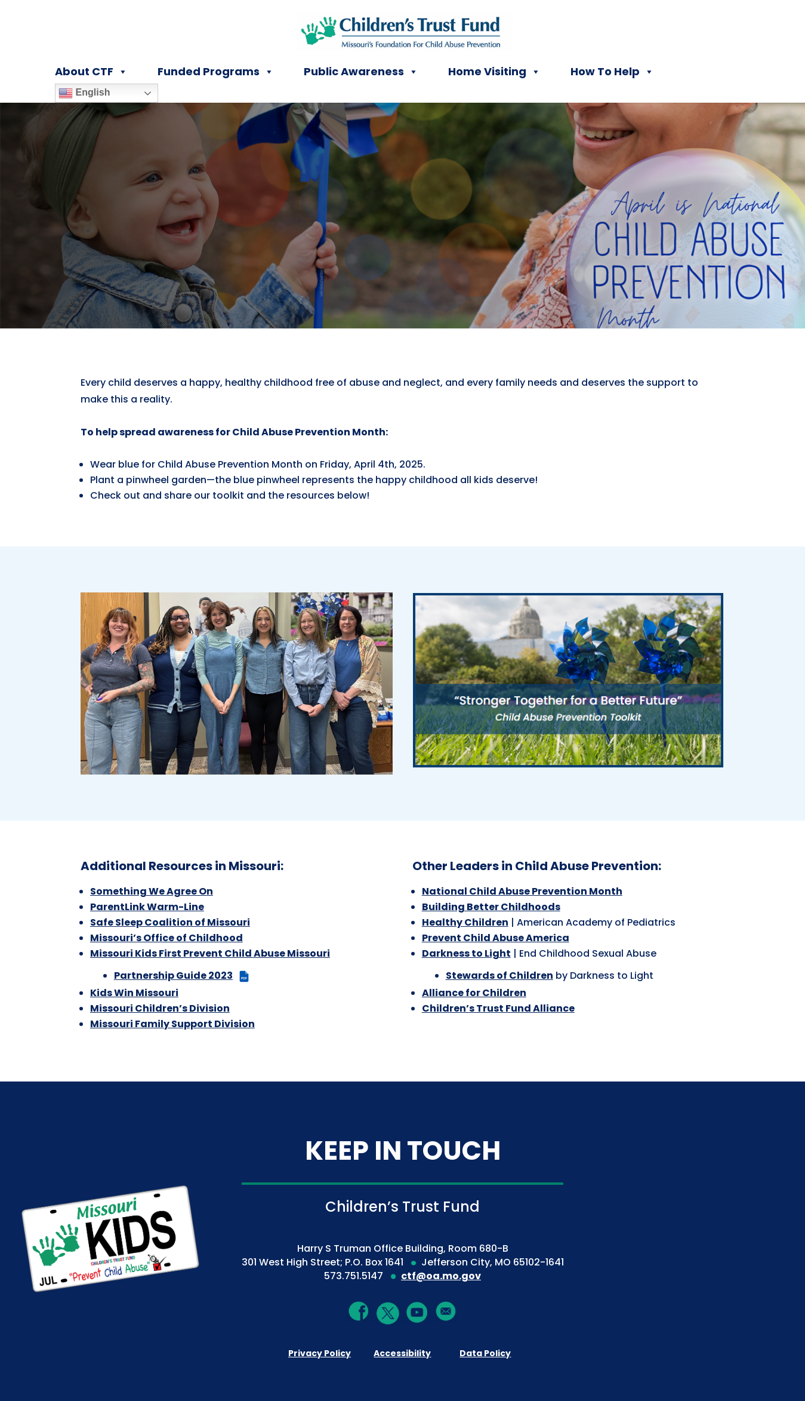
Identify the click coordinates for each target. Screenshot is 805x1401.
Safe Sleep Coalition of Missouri (170, 922)
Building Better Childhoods (491, 907)
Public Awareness (361, 72)
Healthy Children (465, 922)
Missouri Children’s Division (160, 1008)
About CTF (91, 72)
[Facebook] (359, 1311)
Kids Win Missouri (134, 993)
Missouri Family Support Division (172, 1024)
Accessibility (402, 1353)
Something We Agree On (151, 891)
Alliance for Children (474, 993)
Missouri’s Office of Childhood (166, 938)
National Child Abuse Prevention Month (522, 891)
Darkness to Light (466, 953)
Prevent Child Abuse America (495, 938)
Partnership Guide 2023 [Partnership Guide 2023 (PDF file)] (182, 975)
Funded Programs (216, 72)
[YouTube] (417, 1312)
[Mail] (446, 1311)
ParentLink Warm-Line (147, 907)
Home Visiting (494, 72)
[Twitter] (388, 1313)
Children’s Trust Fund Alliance (498, 1008)
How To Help (612, 72)
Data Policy (485, 1353)
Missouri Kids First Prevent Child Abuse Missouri (210, 953)
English (84, 93)
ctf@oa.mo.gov (441, 1276)
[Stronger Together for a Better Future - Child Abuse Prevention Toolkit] (568, 680)
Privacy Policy (319, 1353)
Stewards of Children (499, 975)
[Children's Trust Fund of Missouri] (403, 29)
